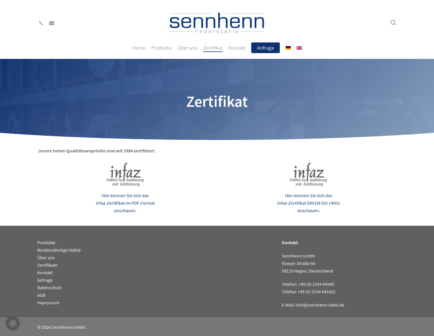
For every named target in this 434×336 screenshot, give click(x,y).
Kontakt (45, 272)
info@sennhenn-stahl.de (320, 305)
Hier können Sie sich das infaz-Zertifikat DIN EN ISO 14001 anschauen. (308, 203)
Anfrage (45, 280)
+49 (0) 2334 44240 (316, 284)
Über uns (46, 257)
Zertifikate (47, 265)
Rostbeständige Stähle (59, 250)
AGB (41, 295)
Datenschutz (49, 287)
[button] (12, 323)
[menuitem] (288, 48)
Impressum (48, 302)
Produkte (46, 242)
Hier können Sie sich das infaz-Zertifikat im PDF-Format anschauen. (125, 203)
